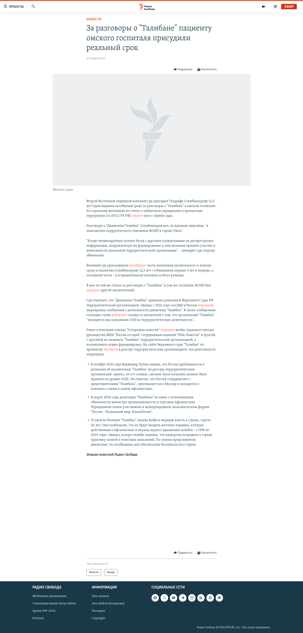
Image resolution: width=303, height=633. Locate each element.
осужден (93, 290)
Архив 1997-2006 (43, 610)
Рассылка (98, 610)
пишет (137, 216)
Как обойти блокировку (108, 603)
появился (167, 330)
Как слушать (100, 596)
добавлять (119, 315)
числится (111, 349)
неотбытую (137, 265)
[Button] (182, 69)
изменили (206, 305)
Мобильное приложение (49, 596)
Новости (93, 19)
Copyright (98, 618)
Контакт (38, 618)
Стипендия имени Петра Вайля (54, 603)
